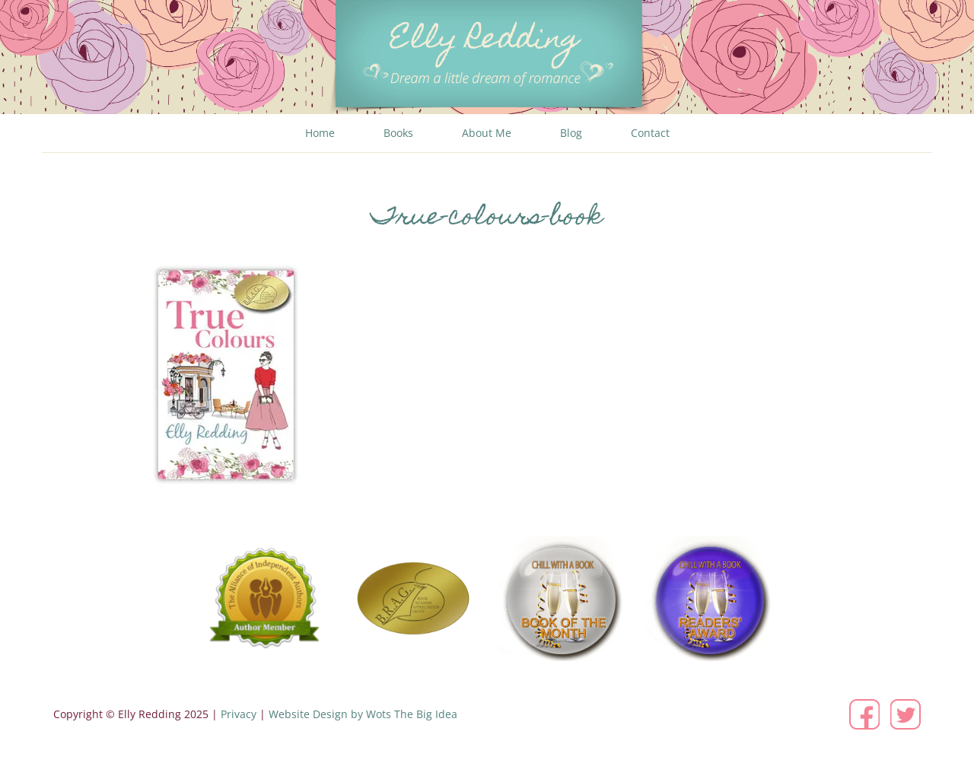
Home (320, 133)
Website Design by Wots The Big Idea (363, 714)
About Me (486, 133)
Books (398, 133)
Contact (650, 133)
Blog (571, 133)
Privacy (238, 714)
